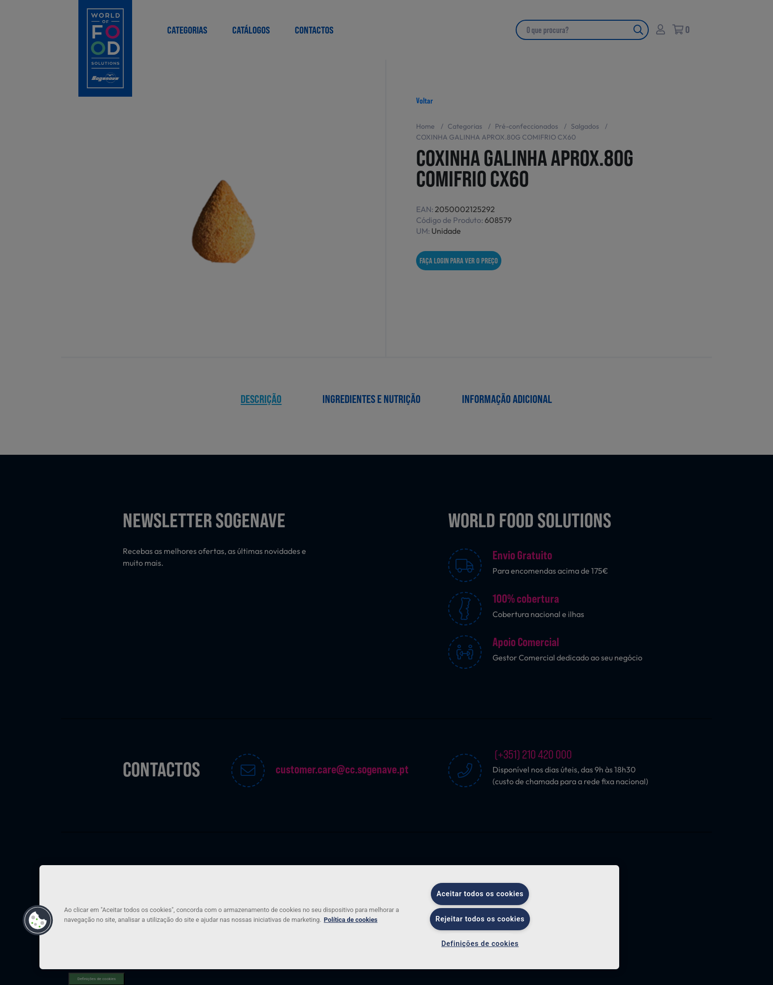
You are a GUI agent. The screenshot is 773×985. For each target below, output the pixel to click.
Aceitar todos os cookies (480, 894)
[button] (38, 920)
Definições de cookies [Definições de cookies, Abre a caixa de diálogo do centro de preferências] (480, 944)
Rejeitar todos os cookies (480, 919)
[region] (329, 917)
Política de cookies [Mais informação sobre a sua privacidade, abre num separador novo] (351, 919)
